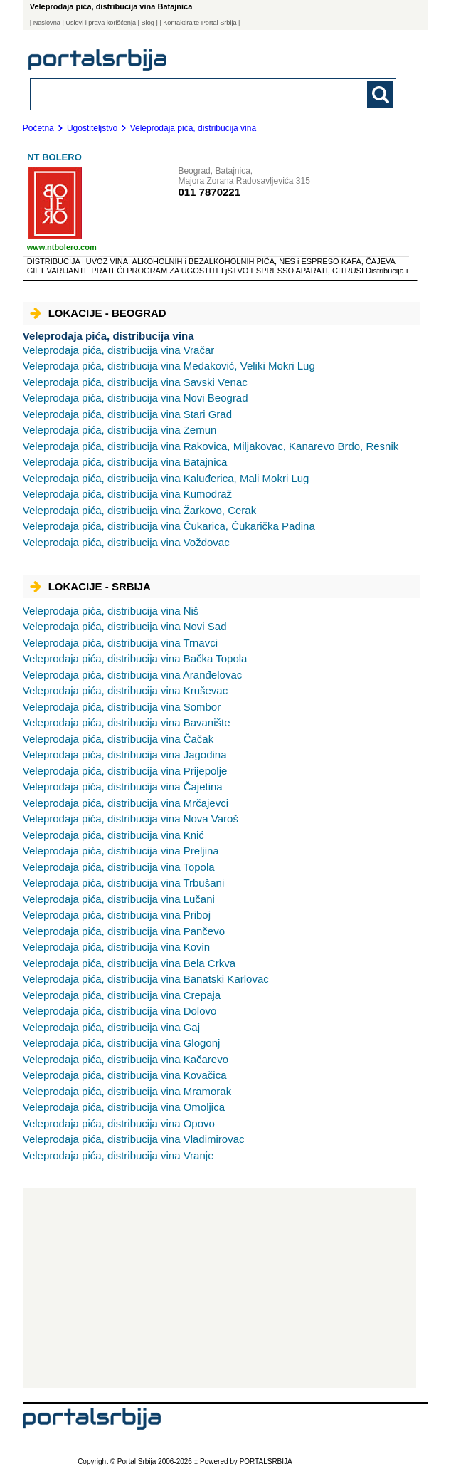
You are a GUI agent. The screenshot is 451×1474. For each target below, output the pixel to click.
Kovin (117, 947)
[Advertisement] (220, 1288)
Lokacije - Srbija (90, 586)
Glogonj (122, 1043)
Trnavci (120, 643)
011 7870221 (209, 192)
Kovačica (125, 1075)
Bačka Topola (135, 658)
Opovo (119, 1123)
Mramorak (127, 1091)
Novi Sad (125, 626)
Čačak (118, 739)
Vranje (118, 1155)
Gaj (111, 1027)
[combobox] (178, 93)
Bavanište (126, 722)
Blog (148, 22)
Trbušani (124, 883)
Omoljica (124, 1107)
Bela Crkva (129, 963)
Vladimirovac (134, 1139)
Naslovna (46, 22)
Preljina (121, 851)
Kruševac (125, 690)
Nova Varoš (130, 818)
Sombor (122, 707)
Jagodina (125, 754)
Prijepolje (125, 771)
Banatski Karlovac (146, 979)
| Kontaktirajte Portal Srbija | (199, 22)
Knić (113, 835)
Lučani (119, 899)
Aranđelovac (133, 675)
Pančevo (124, 931)
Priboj (117, 915)
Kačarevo (125, 1059)
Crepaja (122, 995)
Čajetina (123, 786)
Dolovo (120, 1011)
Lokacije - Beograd (98, 313)
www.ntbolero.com (62, 247)
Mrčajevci (125, 803)
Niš (111, 611)
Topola (119, 867)
